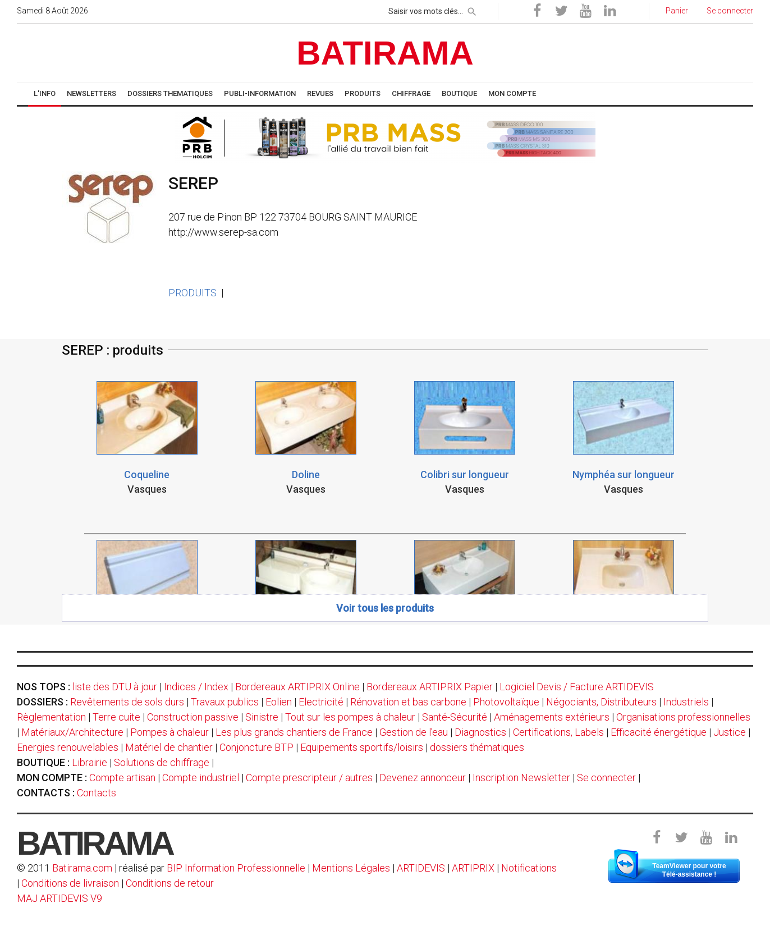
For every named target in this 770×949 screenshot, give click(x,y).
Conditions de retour (170, 883)
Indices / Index (196, 687)
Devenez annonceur (422, 777)
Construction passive (193, 717)
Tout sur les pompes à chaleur (350, 717)
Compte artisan (122, 777)
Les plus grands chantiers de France (294, 732)
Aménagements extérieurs (551, 717)
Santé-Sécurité (454, 717)
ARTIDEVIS (421, 868)
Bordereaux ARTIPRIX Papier (429, 687)
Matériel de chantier (169, 747)
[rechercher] (472, 9)
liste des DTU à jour (114, 687)
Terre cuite (116, 717)
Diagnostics (480, 732)
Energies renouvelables (67, 747)
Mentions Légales (351, 868)
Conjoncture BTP (256, 747)
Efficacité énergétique (659, 732)
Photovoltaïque (506, 702)
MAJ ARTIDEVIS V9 (59, 898)
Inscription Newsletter (521, 777)
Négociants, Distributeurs (601, 702)
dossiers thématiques (477, 747)
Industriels (686, 702)
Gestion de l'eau (413, 732)
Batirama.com (82, 868)
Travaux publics (225, 702)
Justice (729, 732)
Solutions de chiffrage (161, 762)
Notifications (529, 868)
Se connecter (606, 777)
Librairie (89, 762)
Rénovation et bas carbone (408, 702)
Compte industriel (200, 777)
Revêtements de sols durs (127, 702)
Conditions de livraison (70, 883)
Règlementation (51, 717)
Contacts (96, 793)
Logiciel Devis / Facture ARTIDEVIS (576, 687)
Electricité (321, 702)
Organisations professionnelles (683, 717)
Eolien (278, 702)
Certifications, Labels (558, 732)
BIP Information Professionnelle (236, 868)
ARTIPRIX (473, 868)
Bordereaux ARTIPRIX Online (297, 687)
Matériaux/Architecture (72, 732)
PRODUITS (192, 293)
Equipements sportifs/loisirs (361, 747)
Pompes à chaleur (169, 732)
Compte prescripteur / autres (309, 777)
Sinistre (261, 717)
